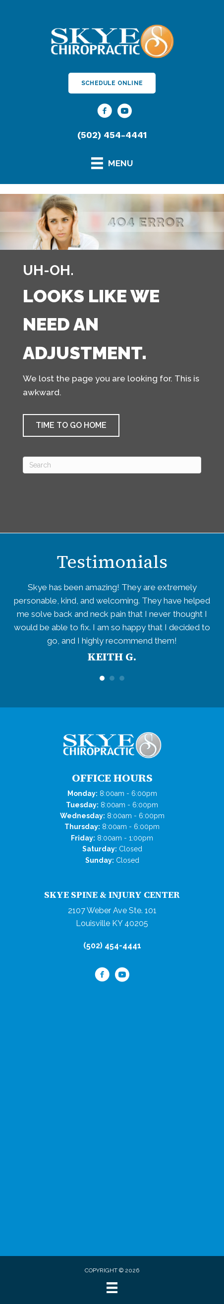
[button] (71, 425)
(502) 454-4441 (112, 135)
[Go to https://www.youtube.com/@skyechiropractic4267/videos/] (124, 112)
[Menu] (112, 1287)
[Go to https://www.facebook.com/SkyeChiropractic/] (104, 112)
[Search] (112, 465)
